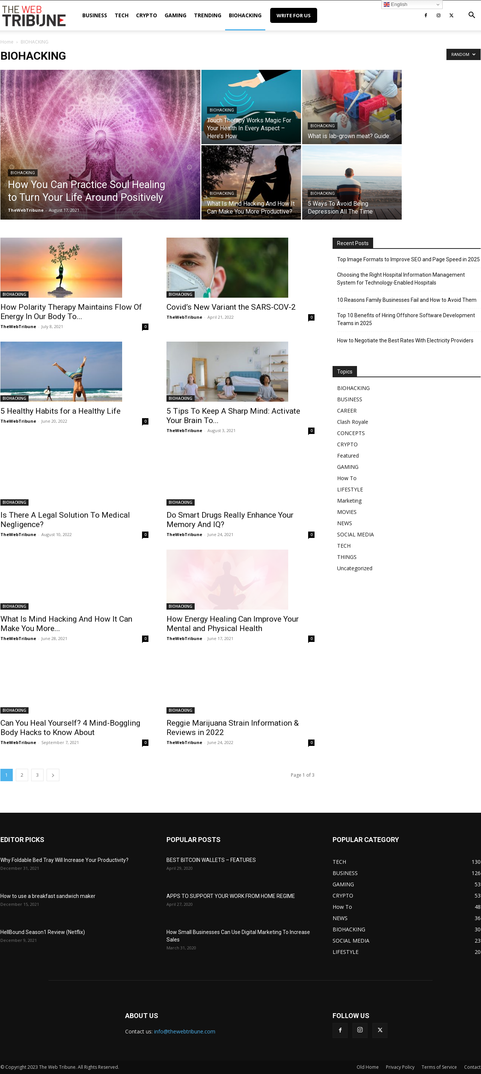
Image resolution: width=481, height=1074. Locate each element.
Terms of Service (439, 1067)
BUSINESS (94, 15)
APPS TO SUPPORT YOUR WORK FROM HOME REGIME (230, 896)
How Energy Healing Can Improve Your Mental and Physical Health (232, 624)
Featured (348, 455)
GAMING (175, 15)
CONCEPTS (351, 433)
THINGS (347, 556)
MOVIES (347, 511)
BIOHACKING (245, 15)
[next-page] (53, 775)
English (395, 5)
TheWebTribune (26, 210)
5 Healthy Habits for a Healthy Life (60, 411)
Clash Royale (352, 421)
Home (7, 42)
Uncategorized (354, 568)
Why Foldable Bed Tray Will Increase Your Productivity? (64, 860)
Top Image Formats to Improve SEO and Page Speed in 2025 (408, 259)
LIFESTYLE (350, 489)
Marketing (349, 500)
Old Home (368, 1067)
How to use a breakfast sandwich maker (47, 896)
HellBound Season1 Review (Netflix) (42, 932)
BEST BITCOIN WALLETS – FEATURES (211, 860)
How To (347, 478)
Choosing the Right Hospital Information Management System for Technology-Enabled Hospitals (401, 279)
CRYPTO (146, 15)
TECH (122, 15)
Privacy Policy (400, 1067)
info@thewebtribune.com (184, 1031)
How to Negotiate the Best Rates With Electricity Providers (405, 340)
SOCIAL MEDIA (355, 534)
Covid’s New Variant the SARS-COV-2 (231, 307)
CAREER (347, 410)
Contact (472, 1067)
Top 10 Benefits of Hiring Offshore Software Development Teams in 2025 (406, 319)
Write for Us (294, 15)
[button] (472, 16)
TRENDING (207, 15)
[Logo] (33, 15)
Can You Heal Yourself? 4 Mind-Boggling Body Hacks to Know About (70, 728)
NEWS (344, 523)
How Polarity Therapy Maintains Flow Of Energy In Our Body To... (71, 312)
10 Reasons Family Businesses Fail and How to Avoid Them (406, 300)
